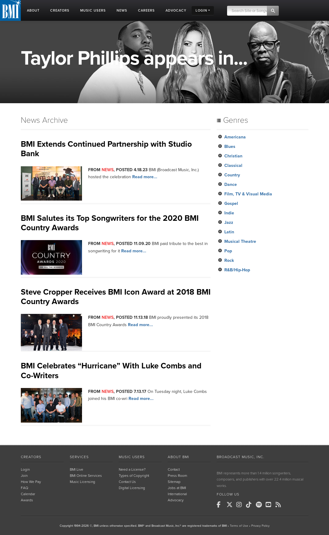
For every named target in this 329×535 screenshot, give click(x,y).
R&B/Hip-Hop (237, 270)
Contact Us (127, 482)
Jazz (228, 222)
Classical (233, 165)
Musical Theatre (240, 241)
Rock (229, 260)
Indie (229, 213)
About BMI (178, 457)
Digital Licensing (132, 488)
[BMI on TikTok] (250, 504)
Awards (27, 500)
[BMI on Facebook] (221, 504)
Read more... (144, 176)
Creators (31, 457)
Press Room (177, 475)
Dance (230, 184)
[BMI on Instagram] (240, 504)
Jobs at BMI (177, 488)
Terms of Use (239, 526)
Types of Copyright (134, 475)
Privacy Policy (260, 526)
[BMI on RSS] (279, 504)
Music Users (132, 457)
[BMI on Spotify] (260, 504)
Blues (229, 146)
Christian (233, 156)
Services (79, 457)
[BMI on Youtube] (270, 504)
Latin (229, 232)
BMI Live (76, 469)
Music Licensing (82, 482)
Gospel (231, 203)
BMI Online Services (86, 475)
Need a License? (132, 469)
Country (232, 175)
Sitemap (174, 482)
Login (25, 469)
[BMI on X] (230, 504)
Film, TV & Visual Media (248, 194)
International (177, 494)
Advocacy (176, 500)
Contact (174, 469)
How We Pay (31, 482)
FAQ (24, 488)
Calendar (28, 494)
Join (24, 475)
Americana (235, 137)
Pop (228, 251)
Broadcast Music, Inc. (240, 457)
